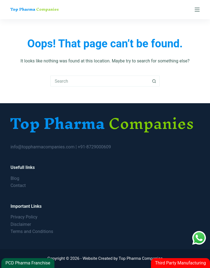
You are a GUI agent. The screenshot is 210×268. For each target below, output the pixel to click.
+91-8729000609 (94, 146)
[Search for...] (99, 81)
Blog (14, 178)
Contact (18, 185)
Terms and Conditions (31, 231)
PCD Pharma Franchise (27, 263)
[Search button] (154, 81)
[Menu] (197, 9)
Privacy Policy (23, 217)
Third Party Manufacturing (180, 263)
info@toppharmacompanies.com (42, 146)
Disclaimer (20, 224)
